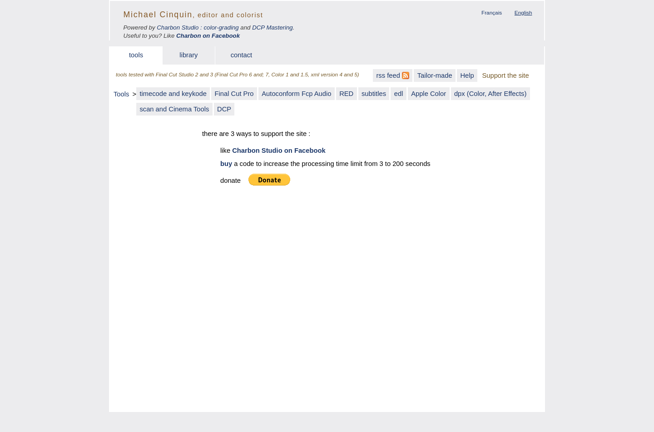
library (188, 55)
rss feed (392, 75)
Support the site (505, 75)
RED (346, 93)
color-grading (220, 27)
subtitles (374, 93)
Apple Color (428, 93)
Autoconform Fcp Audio (296, 93)
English (523, 12)
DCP (224, 109)
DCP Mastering (272, 27)
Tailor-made (434, 75)
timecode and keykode (172, 93)
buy (226, 163)
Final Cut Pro (234, 93)
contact (242, 55)
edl (398, 93)
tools (136, 55)
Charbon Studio (177, 27)
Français (491, 12)
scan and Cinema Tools (174, 109)
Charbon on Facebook (208, 35)
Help (467, 75)
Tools (121, 94)
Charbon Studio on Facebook (278, 150)
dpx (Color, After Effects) (490, 93)
